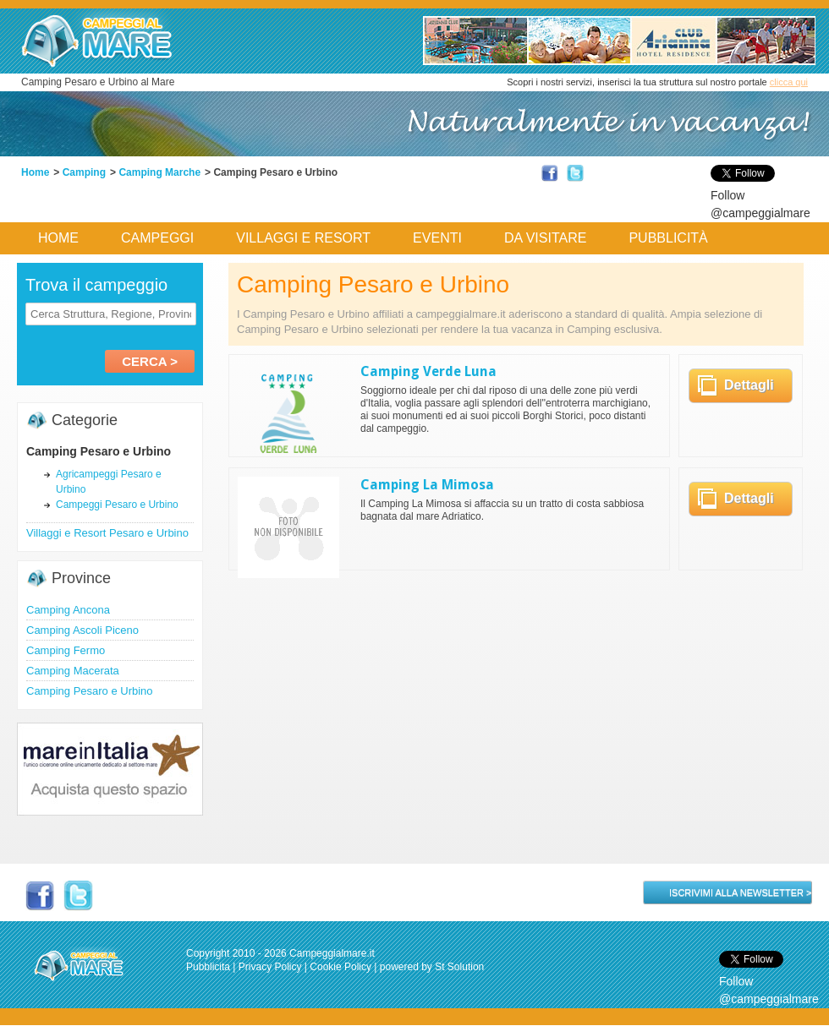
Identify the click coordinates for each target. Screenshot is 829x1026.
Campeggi (157, 238)
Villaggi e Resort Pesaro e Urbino (107, 533)
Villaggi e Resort (303, 238)
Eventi (437, 238)
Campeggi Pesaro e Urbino (117, 504)
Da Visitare (545, 238)
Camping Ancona (68, 609)
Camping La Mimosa (427, 485)
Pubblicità (668, 238)
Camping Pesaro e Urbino (89, 691)
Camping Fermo (65, 650)
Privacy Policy (270, 967)
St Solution (459, 967)
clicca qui (789, 82)
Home (35, 172)
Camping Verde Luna (428, 371)
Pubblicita (208, 967)
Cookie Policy (340, 967)
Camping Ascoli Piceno (82, 630)
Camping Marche (159, 172)
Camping (84, 172)
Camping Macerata (72, 670)
